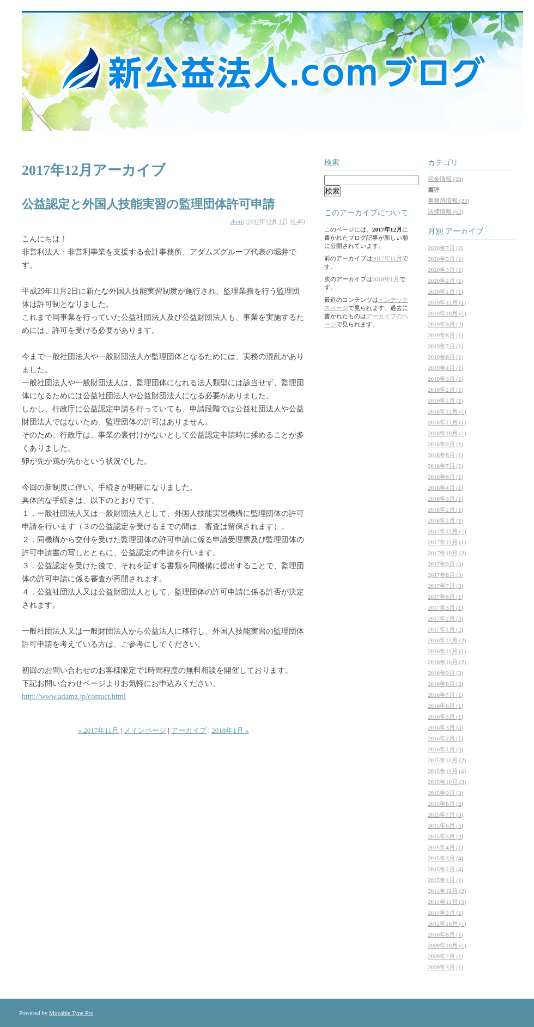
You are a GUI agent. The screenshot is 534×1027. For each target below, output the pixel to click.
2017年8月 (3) (445, 575)
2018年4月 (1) (445, 487)
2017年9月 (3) (445, 564)
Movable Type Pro (71, 1013)
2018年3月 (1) (445, 498)
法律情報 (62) (445, 211)
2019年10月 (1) (447, 313)
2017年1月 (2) (445, 629)
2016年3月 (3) (445, 727)
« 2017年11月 (98, 730)
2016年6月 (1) (445, 705)
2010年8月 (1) (445, 934)
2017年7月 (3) (445, 585)
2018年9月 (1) (445, 444)
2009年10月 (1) (447, 945)
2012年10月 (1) (447, 923)
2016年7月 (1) (445, 694)
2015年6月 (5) (445, 825)
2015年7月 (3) (445, 814)
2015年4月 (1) (445, 847)
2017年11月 (387, 258)
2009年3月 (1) (445, 967)
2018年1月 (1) (445, 520)
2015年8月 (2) (445, 803)
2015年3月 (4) (445, 858)
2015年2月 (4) (445, 869)
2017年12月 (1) (447, 531)
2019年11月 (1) (447, 302)
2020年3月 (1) (445, 269)
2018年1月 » (229, 730)
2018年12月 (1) (447, 411)
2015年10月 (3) (447, 782)
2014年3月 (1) (445, 912)
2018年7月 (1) (445, 466)
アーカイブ (189, 730)
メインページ (145, 730)
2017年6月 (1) (445, 596)
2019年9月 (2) (445, 324)
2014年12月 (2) (447, 891)
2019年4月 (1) (445, 367)
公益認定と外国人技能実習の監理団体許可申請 (148, 204)
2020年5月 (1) (445, 259)
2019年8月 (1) (445, 335)
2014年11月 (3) (447, 901)
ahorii (237, 221)
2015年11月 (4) (447, 771)
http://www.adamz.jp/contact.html (74, 696)
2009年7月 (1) (445, 956)
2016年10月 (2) (447, 662)
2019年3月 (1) (445, 378)
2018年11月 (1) (447, 422)
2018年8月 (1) (445, 455)
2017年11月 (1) (447, 542)
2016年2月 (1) (445, 738)
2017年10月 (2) (447, 553)
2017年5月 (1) (445, 607)
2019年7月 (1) (445, 346)
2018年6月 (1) (445, 476)
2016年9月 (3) (445, 673)
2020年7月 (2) (445, 248)
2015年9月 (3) (445, 792)
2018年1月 (385, 279)
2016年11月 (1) (447, 651)
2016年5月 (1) (445, 716)
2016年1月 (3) (445, 749)
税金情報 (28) (445, 178)
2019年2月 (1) (445, 389)
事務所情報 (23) (448, 200)
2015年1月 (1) (445, 880)
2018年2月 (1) (445, 509)
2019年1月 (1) (445, 400)
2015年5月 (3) (445, 836)
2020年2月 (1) (445, 280)
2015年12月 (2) (447, 760)
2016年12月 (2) (447, 640)
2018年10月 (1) (447, 433)
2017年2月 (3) (445, 618)
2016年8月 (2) (445, 683)
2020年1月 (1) (445, 291)
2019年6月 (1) (445, 357)
